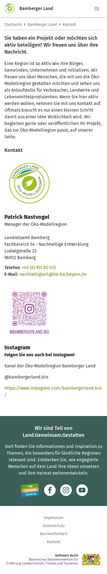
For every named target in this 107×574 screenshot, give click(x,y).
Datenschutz (54, 525)
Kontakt (69, 24)
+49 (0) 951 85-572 (39, 267)
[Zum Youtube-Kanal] (82, 490)
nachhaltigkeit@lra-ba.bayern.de (53, 274)
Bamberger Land (42, 24)
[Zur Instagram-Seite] (66, 490)
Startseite (13, 24)
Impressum (53, 517)
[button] (97, 8)
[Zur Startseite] (11, 8)
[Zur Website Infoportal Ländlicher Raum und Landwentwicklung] (29, 490)
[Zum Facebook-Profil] (50, 490)
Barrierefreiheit (53, 534)
